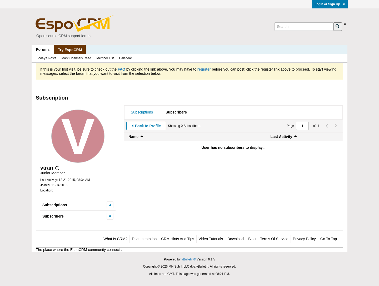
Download (235, 239)
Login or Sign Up (330, 4)
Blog (252, 239)
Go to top (328, 239)
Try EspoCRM (70, 50)
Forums (42, 49)
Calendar (125, 58)
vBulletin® (189, 259)
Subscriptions (54, 205)
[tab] (141, 112)
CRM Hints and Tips (177, 239)
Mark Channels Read (76, 58)
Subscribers (53, 216)
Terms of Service (274, 239)
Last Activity (281, 137)
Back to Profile (148, 126)
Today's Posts (46, 58)
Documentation (144, 239)
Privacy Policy (304, 239)
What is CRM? (115, 239)
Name (133, 137)
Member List (105, 58)
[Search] (304, 26)
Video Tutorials (211, 239)
